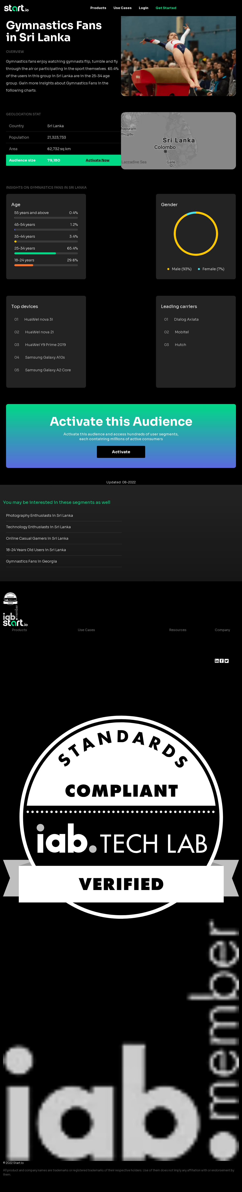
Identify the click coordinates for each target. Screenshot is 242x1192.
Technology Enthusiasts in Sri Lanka (38, 527)
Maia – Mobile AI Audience (33, 638)
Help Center (176, 678)
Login (143, 8)
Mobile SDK (21, 678)
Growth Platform (25, 670)
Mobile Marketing (92, 654)
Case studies (176, 638)
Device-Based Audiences (32, 646)
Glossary (173, 654)
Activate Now (98, 160)
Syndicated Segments (30, 662)
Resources (177, 630)
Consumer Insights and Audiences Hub (110, 638)
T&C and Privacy (179, 662)
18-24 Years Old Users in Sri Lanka (36, 550)
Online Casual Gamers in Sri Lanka (37, 538)
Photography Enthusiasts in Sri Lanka (39, 515)
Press (219, 654)
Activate (121, 451)
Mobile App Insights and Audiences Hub (110, 646)
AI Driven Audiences (28, 654)
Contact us (175, 670)
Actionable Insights (28, 686)
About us (222, 638)
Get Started (166, 8)
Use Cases (123, 8)
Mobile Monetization (95, 662)
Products (98, 8)
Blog (170, 646)
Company (222, 630)
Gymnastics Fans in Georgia (31, 561)
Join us (221, 646)
